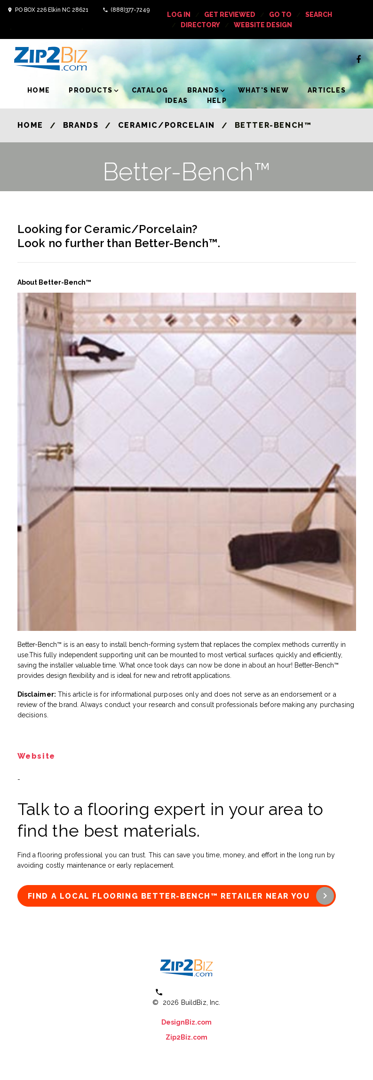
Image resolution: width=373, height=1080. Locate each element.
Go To (280, 14)
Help (217, 100)
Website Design (263, 25)
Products (90, 90)
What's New (263, 90)
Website (36, 756)
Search (318, 14)
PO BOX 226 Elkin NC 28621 (51, 10)
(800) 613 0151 (193, 991)
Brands (203, 90)
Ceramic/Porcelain (166, 125)
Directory (200, 25)
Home (38, 90)
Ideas (176, 100)
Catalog (150, 90)
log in (178, 14)
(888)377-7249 (130, 10)
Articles (327, 90)
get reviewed (229, 14)
